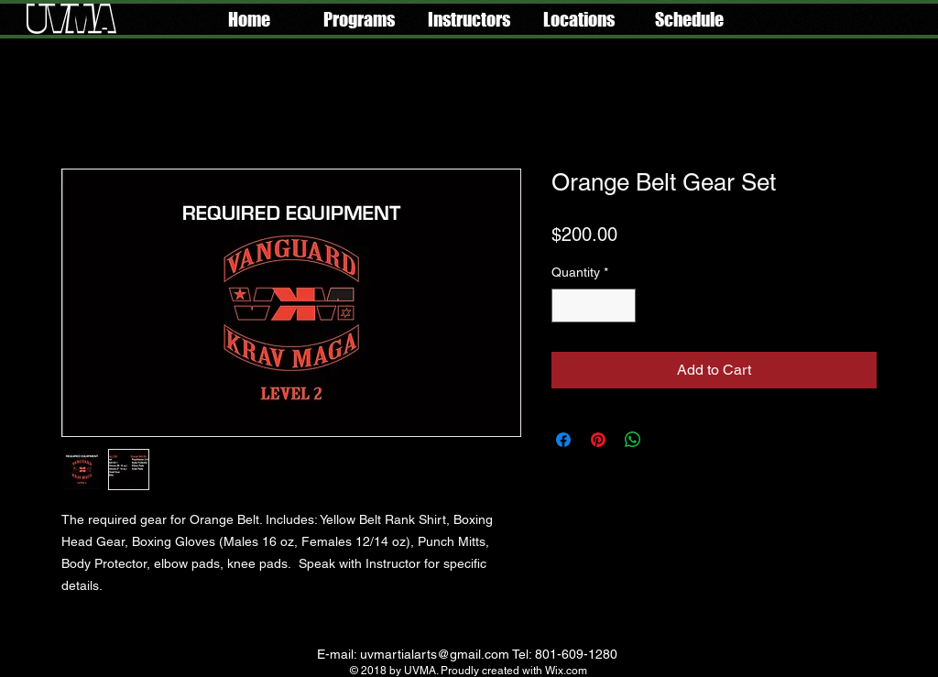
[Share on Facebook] (563, 440)
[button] (359, 19)
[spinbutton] (593, 305)
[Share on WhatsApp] (633, 440)
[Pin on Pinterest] (598, 440)
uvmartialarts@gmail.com (434, 654)
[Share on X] (668, 440)
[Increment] (621, 305)
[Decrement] (565, 305)
